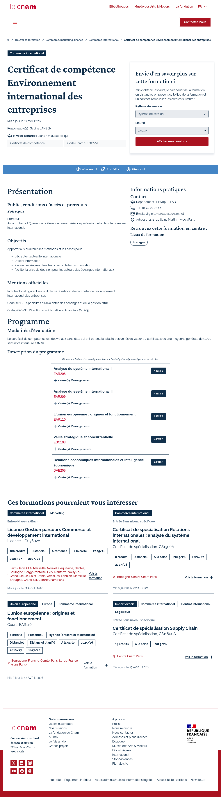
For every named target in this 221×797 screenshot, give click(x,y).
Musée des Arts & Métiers (129, 746)
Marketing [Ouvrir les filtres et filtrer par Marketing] (57, 513)
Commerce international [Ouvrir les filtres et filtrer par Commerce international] (27, 53)
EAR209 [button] (60, 396)
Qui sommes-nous (61, 719)
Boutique (118, 741)
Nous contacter (122, 732)
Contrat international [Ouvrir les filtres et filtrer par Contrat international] (196, 604)
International (120, 754)
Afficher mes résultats (172, 141)
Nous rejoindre (122, 728)
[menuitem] (119, 6)
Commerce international (104, 39)
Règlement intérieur (77, 780)
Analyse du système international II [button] (83, 391)
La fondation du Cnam (64, 732)
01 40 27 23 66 (151, 208)
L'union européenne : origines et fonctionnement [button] (95, 414)
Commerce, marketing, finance (64, 39)
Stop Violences (122, 759)
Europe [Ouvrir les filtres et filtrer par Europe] (47, 604)
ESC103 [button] (60, 442)
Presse (117, 724)
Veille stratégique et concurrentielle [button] (83, 437)
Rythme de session (149, 106)
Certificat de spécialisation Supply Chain (155, 628)
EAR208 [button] (60, 374)
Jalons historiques (61, 724)
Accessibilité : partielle (172, 780)
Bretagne (139, 242)
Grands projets (59, 746)
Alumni (53, 737)
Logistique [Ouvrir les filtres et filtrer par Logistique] (122, 612)
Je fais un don (58, 741)
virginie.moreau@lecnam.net (165, 213)
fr (8, 39)
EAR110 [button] (60, 419)
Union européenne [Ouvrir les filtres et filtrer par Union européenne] (23, 604)
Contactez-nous (195, 22)
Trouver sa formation (27, 39)
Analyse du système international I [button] (83, 369)
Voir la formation (95, 576)
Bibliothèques (121, 750)
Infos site (55, 780)
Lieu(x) (140, 123)
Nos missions (58, 728)
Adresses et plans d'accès (129, 737)
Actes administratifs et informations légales (124, 780)
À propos (118, 719)
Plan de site (120, 763)
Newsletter (197, 780)
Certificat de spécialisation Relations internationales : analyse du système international (151, 535)
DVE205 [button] (60, 470)
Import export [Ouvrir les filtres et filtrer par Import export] (124, 604)
